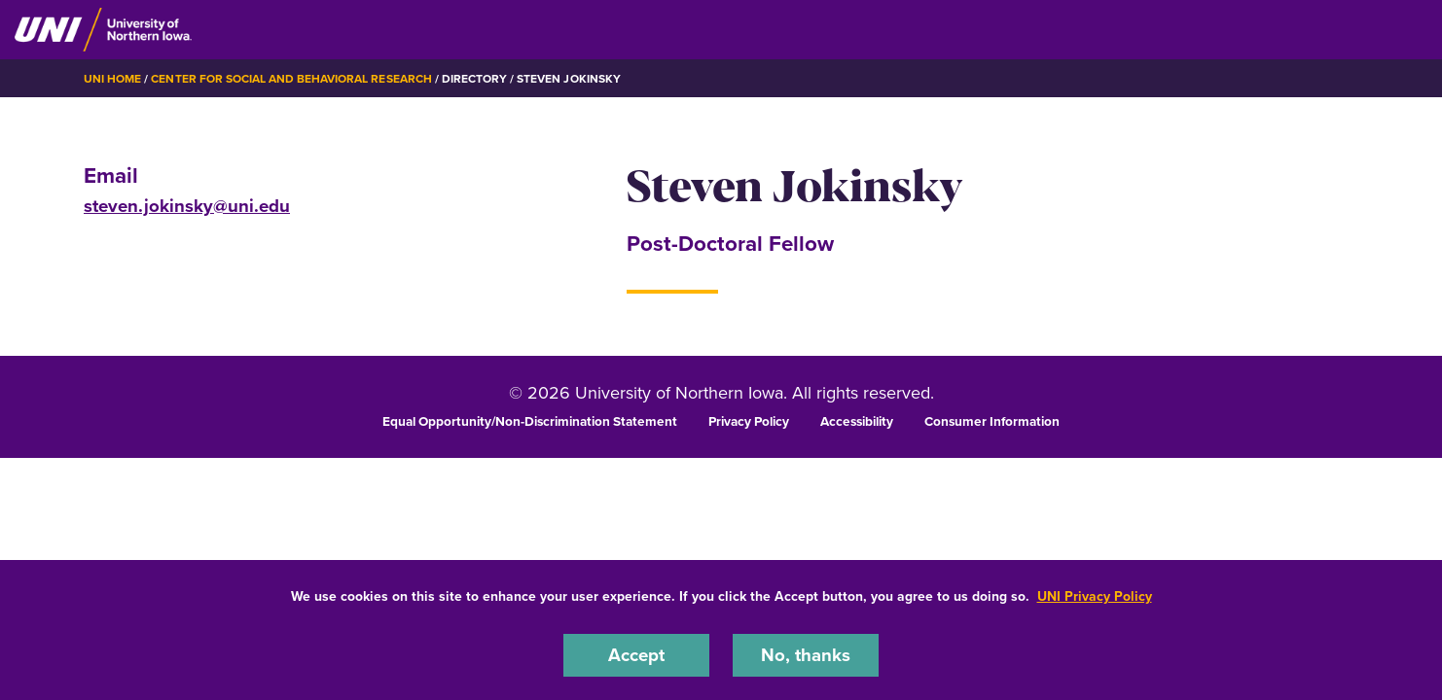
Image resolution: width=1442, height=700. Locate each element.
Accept (636, 655)
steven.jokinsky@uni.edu (187, 205)
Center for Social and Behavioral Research (291, 79)
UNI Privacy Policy (1094, 596)
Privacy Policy (748, 421)
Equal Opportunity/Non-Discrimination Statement (529, 421)
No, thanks (805, 655)
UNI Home (112, 79)
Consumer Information (992, 421)
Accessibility (856, 421)
